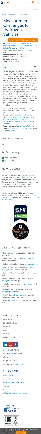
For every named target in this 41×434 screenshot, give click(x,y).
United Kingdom (9, 130)
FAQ (4, 389)
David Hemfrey (22, 48)
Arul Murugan (11, 43)
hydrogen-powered (9, 292)
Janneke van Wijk (17, 46)
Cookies (6, 386)
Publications (12, 15)
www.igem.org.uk (16, 364)
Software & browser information (15, 393)
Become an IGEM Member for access (23, 40)
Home (4, 15)
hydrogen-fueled (18, 295)
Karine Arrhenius (30, 46)
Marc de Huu (21, 43)
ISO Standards (24, 119)
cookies (11, 430)
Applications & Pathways (25, 126)
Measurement (8, 121)
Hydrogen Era (13, 300)
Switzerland (33, 128)
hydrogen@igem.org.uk (13, 353)
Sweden (24, 128)
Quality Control (28, 121)
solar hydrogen (32, 273)
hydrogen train (7, 281)
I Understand (21, 432)
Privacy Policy (8, 375)
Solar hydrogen (8, 253)
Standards (6, 124)
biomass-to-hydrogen (27, 258)
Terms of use (8, 379)
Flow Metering (16, 115)
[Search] (28, 3)
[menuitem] (33, 3)
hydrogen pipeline (31, 264)
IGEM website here (26, 177)
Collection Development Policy (14, 382)
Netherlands (15, 128)
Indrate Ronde (8, 48)
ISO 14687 (13, 119)
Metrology (18, 121)
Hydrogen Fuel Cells (18, 117)
